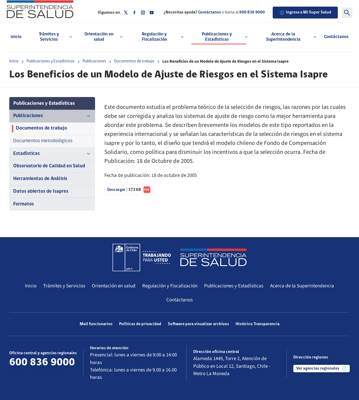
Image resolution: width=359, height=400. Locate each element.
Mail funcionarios (96, 324)
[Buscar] (347, 12)
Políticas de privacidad (140, 324)
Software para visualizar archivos (198, 324)
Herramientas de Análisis (40, 178)
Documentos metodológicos (43, 141)
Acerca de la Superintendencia (302, 285)
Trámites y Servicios (64, 285)
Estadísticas (52, 154)
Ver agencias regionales (321, 368)
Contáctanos (336, 37)
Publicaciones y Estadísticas (50, 61)
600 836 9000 (252, 12)
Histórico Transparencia (258, 324)
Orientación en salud (114, 285)
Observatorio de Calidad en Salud (49, 166)
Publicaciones (94, 61)
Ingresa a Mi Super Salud (305, 12)
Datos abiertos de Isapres (40, 191)
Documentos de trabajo (134, 61)
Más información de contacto (40, 372)
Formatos (23, 204)
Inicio (16, 37)
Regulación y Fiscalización (170, 285)
